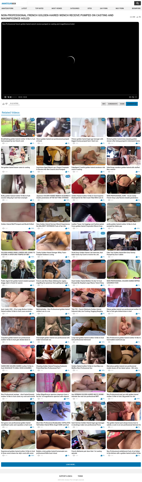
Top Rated (39, 8)
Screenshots (112, 104)
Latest (24, 8)
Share (122, 104)
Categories (74, 8)
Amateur (9, 3)
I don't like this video (6, 104)
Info (103, 104)
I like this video (3, 104)
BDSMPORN (136, 8)
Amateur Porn (7, 8)
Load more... (71, 464)
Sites (90, 8)
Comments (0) (132, 104)
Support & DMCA (65, 476)
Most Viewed (57, 8)
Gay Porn (103, 8)
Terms (80, 476)
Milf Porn (120, 8)
